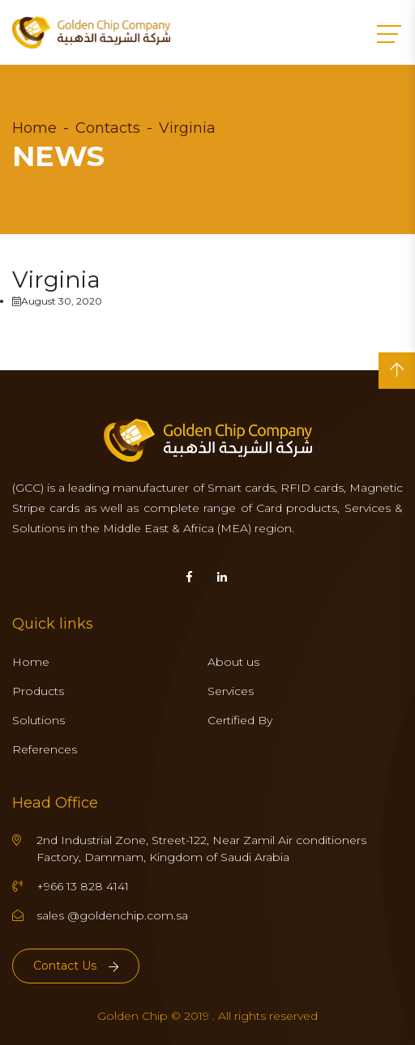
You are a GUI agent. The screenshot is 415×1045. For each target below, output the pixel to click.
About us (233, 662)
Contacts (107, 128)
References (44, 749)
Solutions (38, 720)
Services (231, 691)
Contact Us (75, 965)
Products (38, 691)
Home (34, 128)
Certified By (240, 720)
